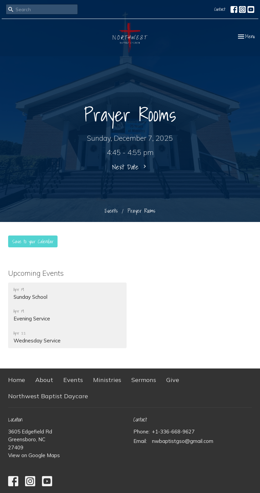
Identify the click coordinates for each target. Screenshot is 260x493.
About (44, 380)
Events (111, 210)
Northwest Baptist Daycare (48, 396)
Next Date (130, 167)
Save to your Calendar (32, 241)
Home (16, 380)
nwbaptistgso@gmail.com (182, 441)
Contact (219, 9)
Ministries (107, 380)
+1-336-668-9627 (173, 431)
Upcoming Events (36, 273)
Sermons (143, 380)
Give (172, 380)
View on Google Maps (34, 455)
